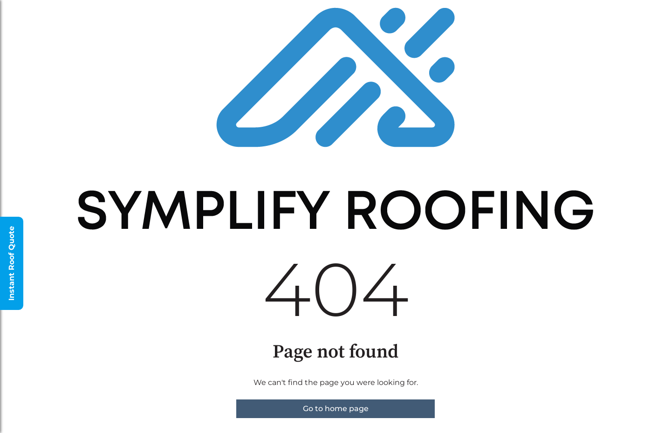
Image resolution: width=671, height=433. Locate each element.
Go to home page (336, 408)
